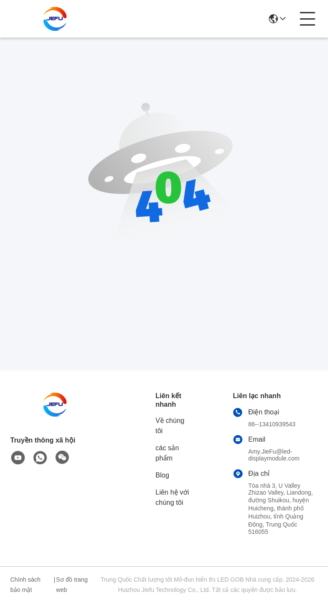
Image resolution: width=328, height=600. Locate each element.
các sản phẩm (167, 453)
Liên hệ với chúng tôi (172, 497)
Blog (162, 475)
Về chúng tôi (169, 425)
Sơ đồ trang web (72, 584)
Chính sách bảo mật (25, 584)
